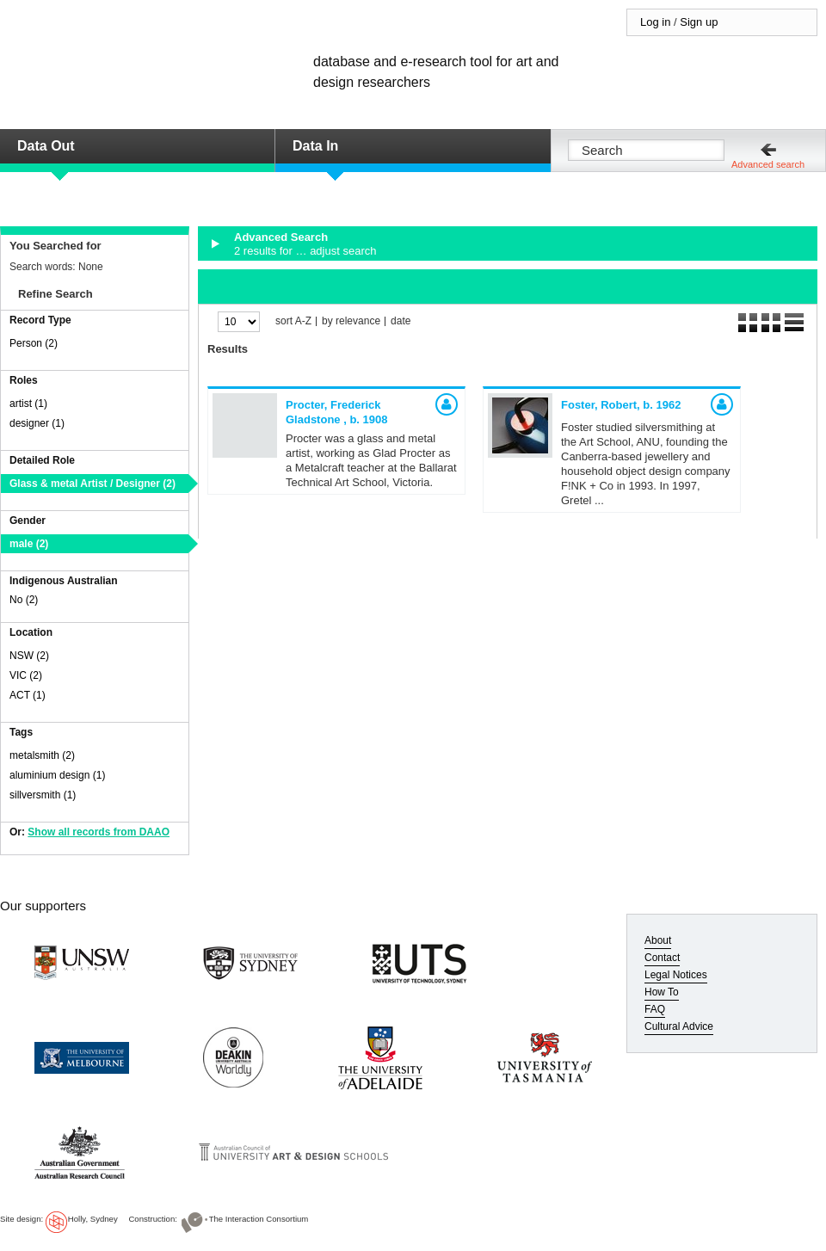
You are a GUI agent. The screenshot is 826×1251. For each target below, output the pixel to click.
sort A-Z (293, 321)
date (400, 321)
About (657, 940)
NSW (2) (29, 656)
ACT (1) (27, 695)
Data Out (46, 146)
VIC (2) (25, 675)
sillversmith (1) (42, 795)
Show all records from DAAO (99, 832)
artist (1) (28, 403)
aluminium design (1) (57, 775)
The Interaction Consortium (259, 1218)
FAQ (654, 1009)
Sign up (699, 21)
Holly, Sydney (93, 1218)
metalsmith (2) (42, 755)
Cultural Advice (678, 1026)
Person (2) (33, 343)
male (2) (28, 544)
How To (661, 992)
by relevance (351, 321)
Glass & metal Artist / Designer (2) (92, 484)
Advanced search (767, 164)
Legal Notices (675, 975)
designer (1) (37, 423)
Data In (315, 146)
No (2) (23, 600)
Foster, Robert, (621, 404)
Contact (662, 958)
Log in (655, 21)
